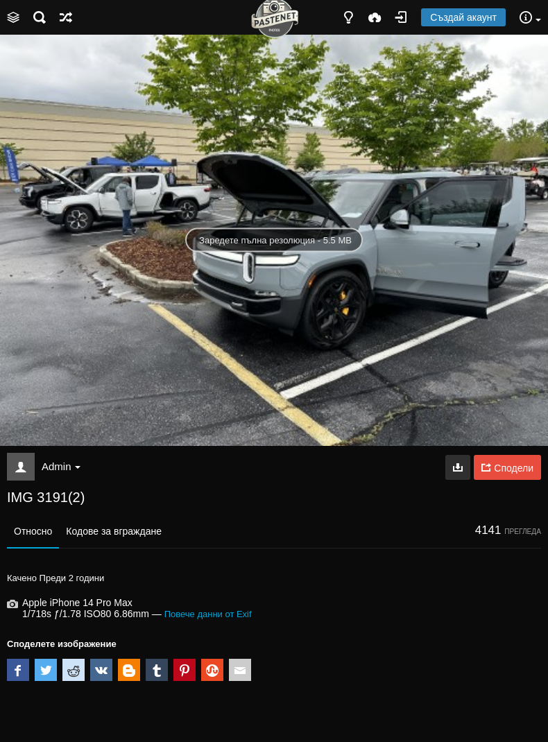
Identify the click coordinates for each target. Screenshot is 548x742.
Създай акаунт (463, 17)
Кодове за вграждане (114, 531)
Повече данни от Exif (208, 614)
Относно (33, 531)
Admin (61, 466)
